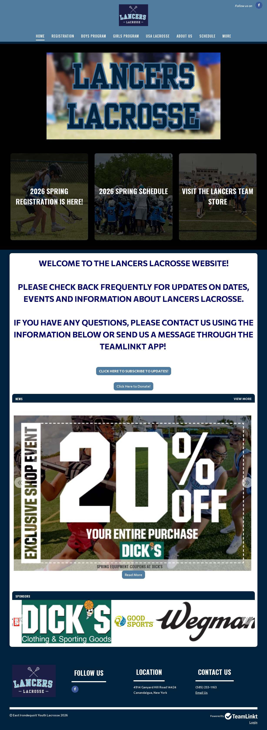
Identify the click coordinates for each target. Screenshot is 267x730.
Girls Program (126, 36)
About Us (184, 36)
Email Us (201, 692)
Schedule (207, 36)
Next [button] (247, 482)
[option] (133, 493)
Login (253, 722)
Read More (133, 575)
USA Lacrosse (158, 36)
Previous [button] (19, 482)
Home (40, 36)
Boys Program (93, 36)
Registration (63, 36)
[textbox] (133, 316)
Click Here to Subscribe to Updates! (133, 371)
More (226, 36)
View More (243, 399)
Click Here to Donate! (133, 386)
